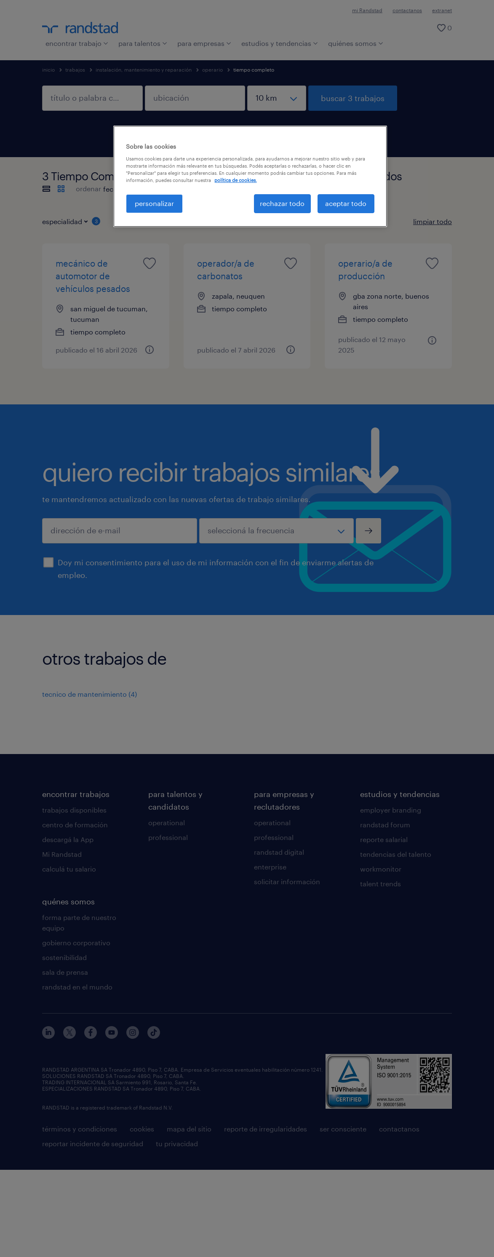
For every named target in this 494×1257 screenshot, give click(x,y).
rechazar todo (282, 203)
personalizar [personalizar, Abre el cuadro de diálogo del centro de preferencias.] (154, 203)
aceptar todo (345, 203)
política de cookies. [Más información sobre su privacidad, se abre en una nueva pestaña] (235, 180)
